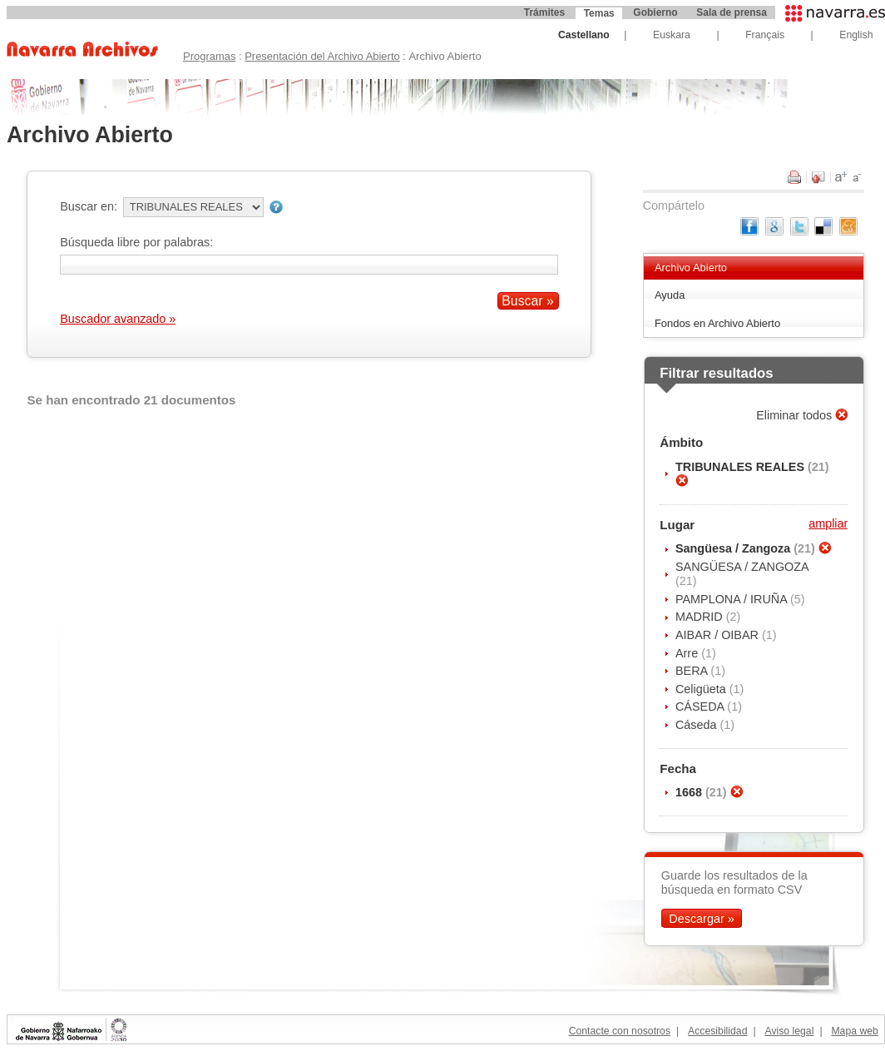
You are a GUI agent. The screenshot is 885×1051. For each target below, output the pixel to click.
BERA (692, 670)
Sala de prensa (731, 12)
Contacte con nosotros (619, 1031)
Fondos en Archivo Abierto (717, 323)
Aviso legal (788, 1031)
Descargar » (701, 918)
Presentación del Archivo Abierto (322, 56)
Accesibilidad (717, 1031)
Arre (688, 653)
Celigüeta (702, 689)
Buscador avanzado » (118, 318)
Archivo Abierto (691, 267)
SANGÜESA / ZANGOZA (741, 566)
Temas (599, 13)
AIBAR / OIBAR (718, 635)
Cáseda (697, 724)
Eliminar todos (795, 415)
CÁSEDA (701, 706)
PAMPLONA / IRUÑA (732, 599)
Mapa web (854, 1031)
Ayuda (670, 295)
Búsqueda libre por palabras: (136, 242)
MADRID (700, 616)
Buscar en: (88, 206)
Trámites (544, 12)
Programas (209, 56)
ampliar (828, 523)
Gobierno (655, 12)
